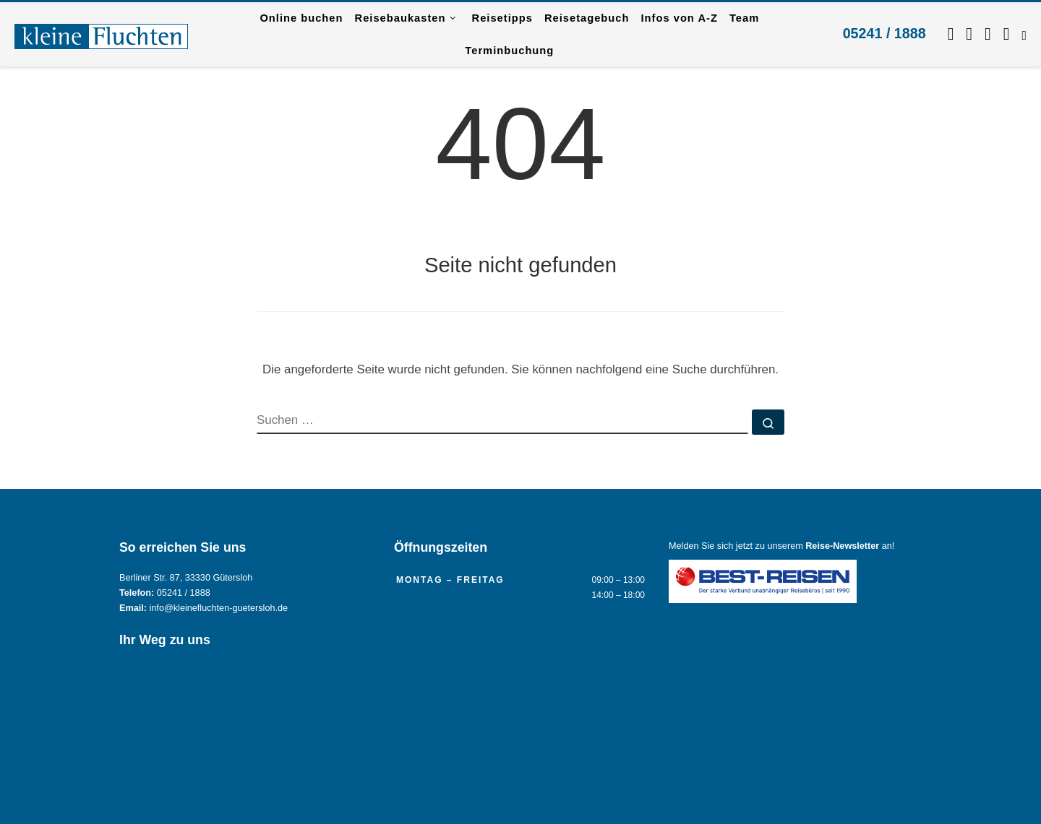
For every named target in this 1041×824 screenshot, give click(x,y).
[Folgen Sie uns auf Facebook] (951, 34)
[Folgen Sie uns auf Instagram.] (969, 34)
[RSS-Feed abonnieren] (1024, 34)
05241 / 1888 (884, 33)
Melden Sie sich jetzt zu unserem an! (781, 546)
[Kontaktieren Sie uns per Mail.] (1006, 34)
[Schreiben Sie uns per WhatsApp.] (988, 34)
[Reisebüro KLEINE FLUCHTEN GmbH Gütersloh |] (101, 34)
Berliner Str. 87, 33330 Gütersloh (185, 578)
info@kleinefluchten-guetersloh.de (219, 608)
